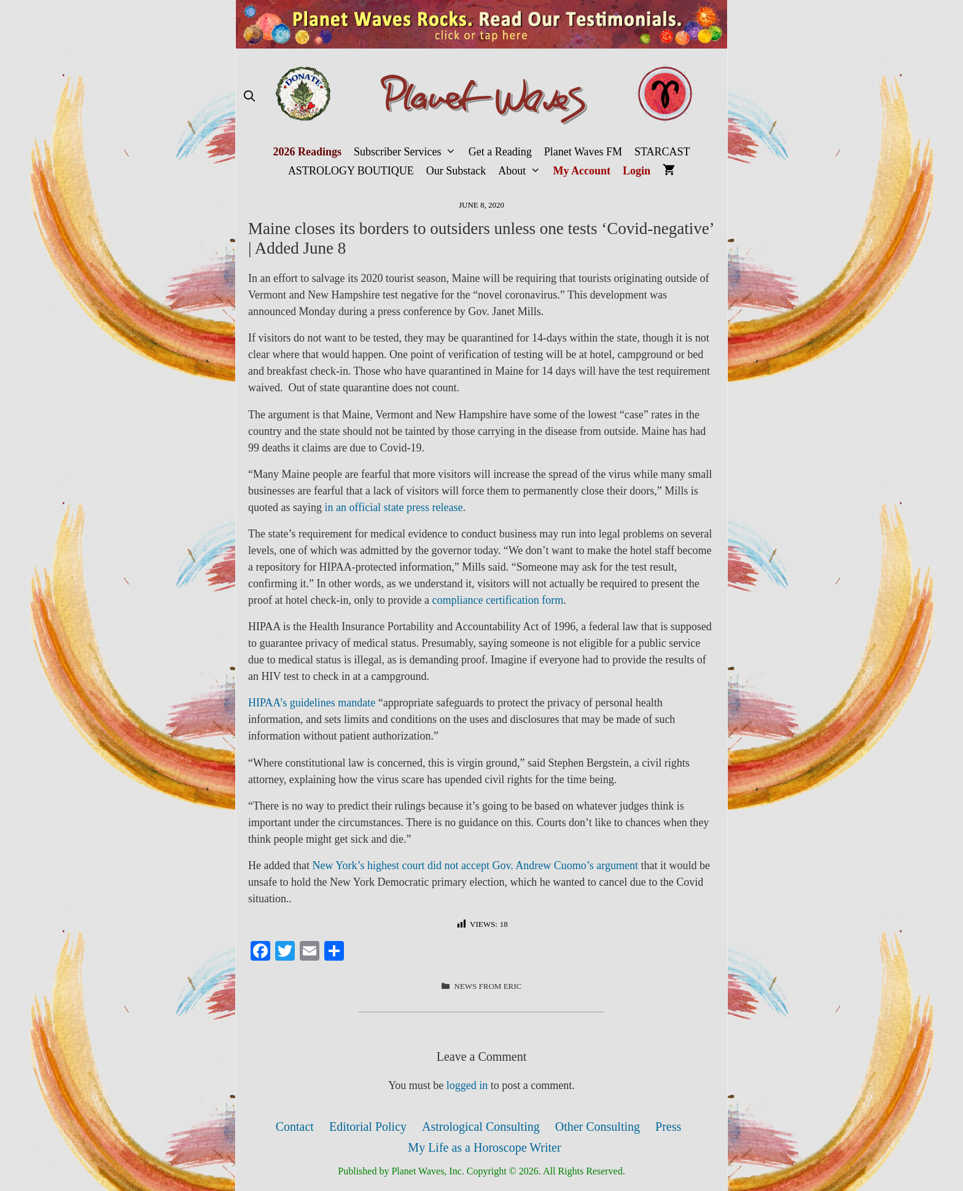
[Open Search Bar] (249, 96)
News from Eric (488, 986)
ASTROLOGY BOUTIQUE (351, 171)
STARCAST (662, 152)
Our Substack (456, 171)
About (522, 171)
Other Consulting (597, 1126)
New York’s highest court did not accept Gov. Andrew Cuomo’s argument (474, 865)
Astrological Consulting (481, 1126)
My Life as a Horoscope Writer (484, 1147)
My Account (582, 171)
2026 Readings (307, 152)
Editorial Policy (368, 1126)
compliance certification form (497, 600)
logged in (467, 1085)
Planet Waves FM (583, 152)
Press (668, 1126)
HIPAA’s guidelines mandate (311, 703)
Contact (295, 1126)
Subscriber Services (408, 152)
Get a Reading (500, 152)
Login (636, 171)
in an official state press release (393, 507)
